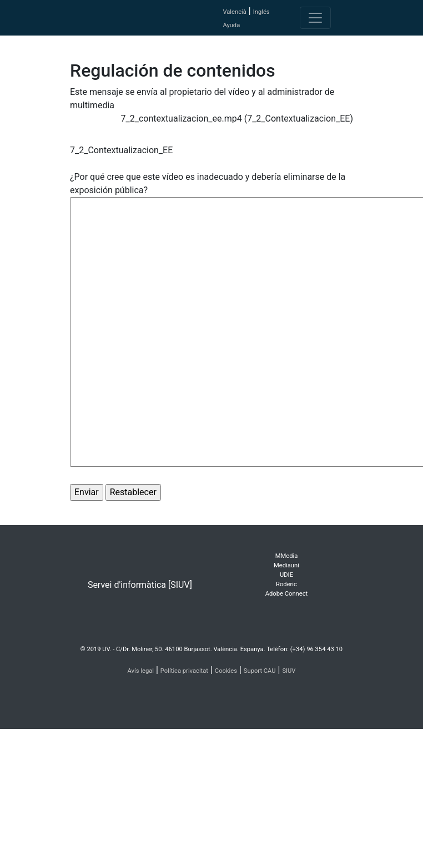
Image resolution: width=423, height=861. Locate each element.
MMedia (286, 556)
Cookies (226, 670)
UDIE (286, 574)
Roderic (286, 584)
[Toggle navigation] (315, 18)
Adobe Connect (286, 593)
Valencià (234, 12)
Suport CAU (260, 670)
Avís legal (141, 670)
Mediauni (286, 565)
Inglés (261, 12)
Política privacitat (184, 670)
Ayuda (231, 25)
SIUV (288, 670)
